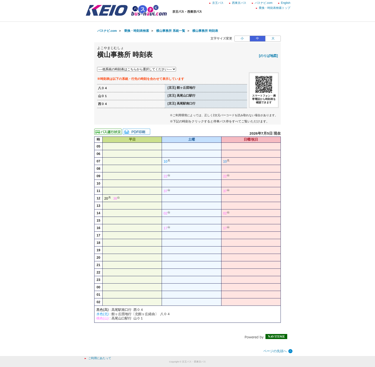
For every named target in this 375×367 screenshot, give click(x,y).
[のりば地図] (268, 56)
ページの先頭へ (275, 351)
